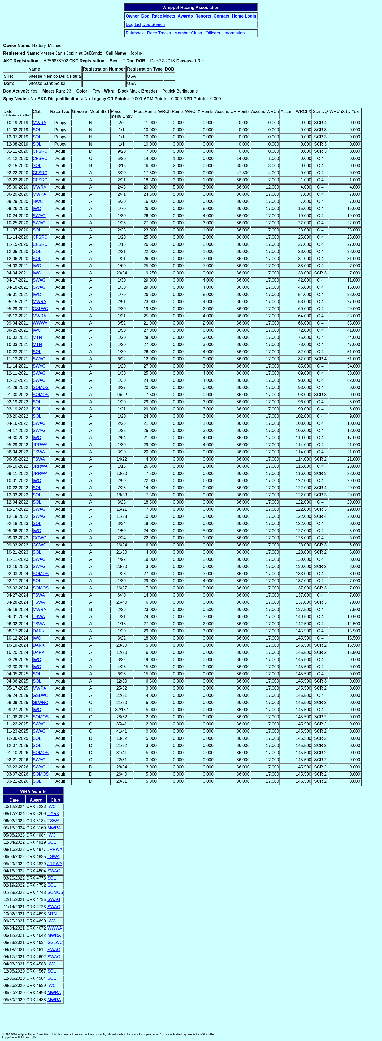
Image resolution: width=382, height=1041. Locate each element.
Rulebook (135, 33)
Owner (132, 16)
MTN (37, 337)
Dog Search (153, 24)
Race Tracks (159, 33)
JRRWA (40, 445)
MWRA (39, 122)
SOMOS (41, 387)
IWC (37, 208)
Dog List (133, 24)
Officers (212, 33)
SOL (37, 130)
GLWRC (40, 702)
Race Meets (163, 16)
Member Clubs (188, 33)
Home (238, 16)
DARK (39, 631)
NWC (38, 201)
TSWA (39, 452)
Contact (221, 16)
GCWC (39, 538)
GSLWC (40, 309)
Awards (185, 16)
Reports (203, 16)
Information (234, 33)
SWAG (39, 215)
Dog (145, 16)
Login (251, 16)
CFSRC (40, 151)
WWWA (40, 323)
